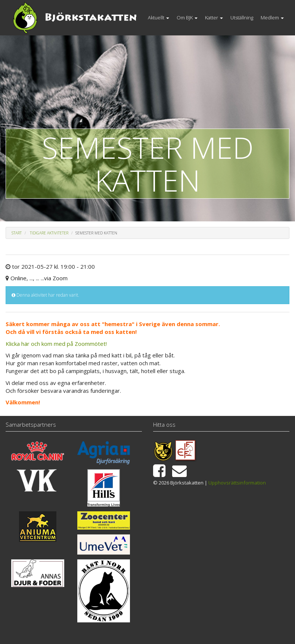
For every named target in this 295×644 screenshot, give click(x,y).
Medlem (272, 17)
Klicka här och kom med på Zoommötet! (56, 343)
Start (17, 233)
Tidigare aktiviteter (49, 233)
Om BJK (187, 17)
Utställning (241, 17)
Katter (214, 17)
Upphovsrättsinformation (237, 482)
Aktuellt (158, 17)
